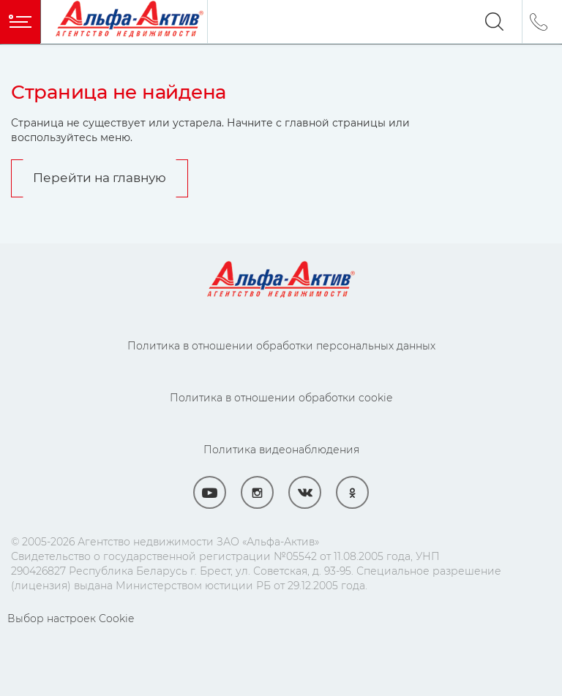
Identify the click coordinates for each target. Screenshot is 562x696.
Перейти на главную (99, 177)
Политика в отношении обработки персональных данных (281, 345)
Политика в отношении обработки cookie (281, 397)
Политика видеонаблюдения (281, 449)
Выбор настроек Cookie (70, 618)
